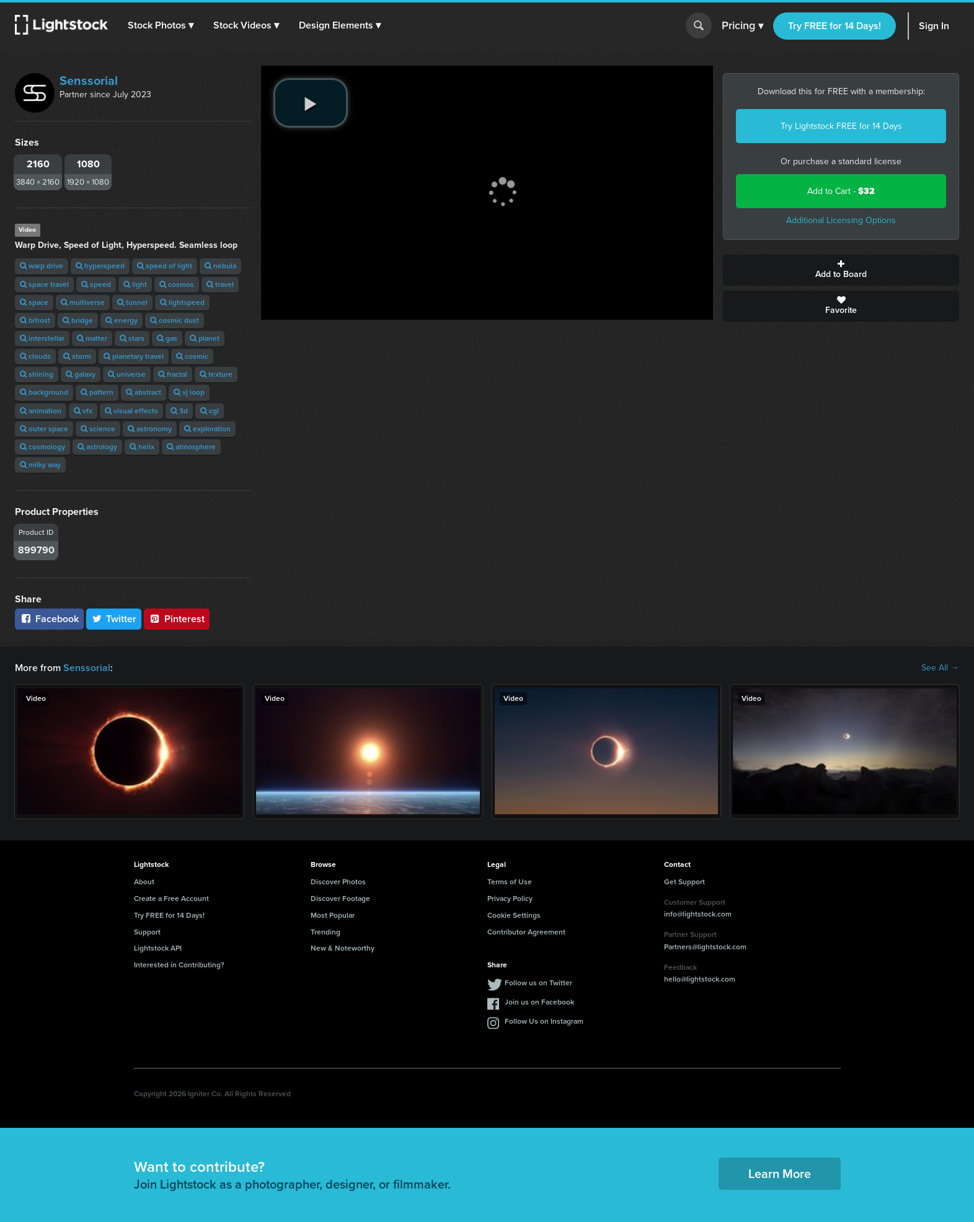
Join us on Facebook (539, 1002)
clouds (35, 356)
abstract (143, 392)
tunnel (132, 302)
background (44, 392)
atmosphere (191, 446)
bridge (78, 320)
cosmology (42, 446)
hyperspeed (100, 265)
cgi (209, 410)
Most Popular (333, 915)
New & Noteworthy (342, 948)
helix (142, 446)
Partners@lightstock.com (705, 946)
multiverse (83, 302)
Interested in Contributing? (179, 964)
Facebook (49, 619)
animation (40, 410)
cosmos (176, 284)
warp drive (41, 265)
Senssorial (89, 80)
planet (204, 338)
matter (92, 338)
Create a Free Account (171, 898)
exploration (207, 428)
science (98, 428)
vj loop (189, 392)
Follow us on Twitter (538, 982)
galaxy (80, 374)
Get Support (684, 881)
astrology (97, 446)
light (135, 284)
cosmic (192, 356)
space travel (44, 284)
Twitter (114, 619)
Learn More (779, 1173)
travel (220, 284)
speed (96, 284)
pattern (97, 392)
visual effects (131, 410)
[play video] (310, 103)
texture (216, 374)
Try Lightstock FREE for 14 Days (841, 126)
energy (121, 320)
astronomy (150, 428)
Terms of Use (509, 881)
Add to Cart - (841, 191)
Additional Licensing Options (841, 220)
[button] (160, 25)
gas (167, 338)
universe (127, 374)
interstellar (42, 338)
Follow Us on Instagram (544, 1021)
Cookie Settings (514, 915)
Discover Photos (338, 881)
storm (77, 356)
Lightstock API (158, 948)
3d (179, 410)
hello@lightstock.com (699, 979)
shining (36, 374)
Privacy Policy (510, 898)
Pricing (742, 26)
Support (147, 932)
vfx (83, 410)
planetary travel (134, 356)
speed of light (164, 265)
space (34, 302)
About (144, 881)
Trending (325, 932)
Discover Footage (340, 898)
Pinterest (177, 619)
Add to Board (841, 270)
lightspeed (182, 302)
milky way (40, 464)
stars (132, 338)
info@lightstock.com (698, 914)
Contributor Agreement (526, 932)
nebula (220, 265)
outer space (44, 428)
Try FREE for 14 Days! (834, 26)
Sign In (934, 26)
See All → (940, 668)
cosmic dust (174, 320)
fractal (172, 374)
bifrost (35, 320)
